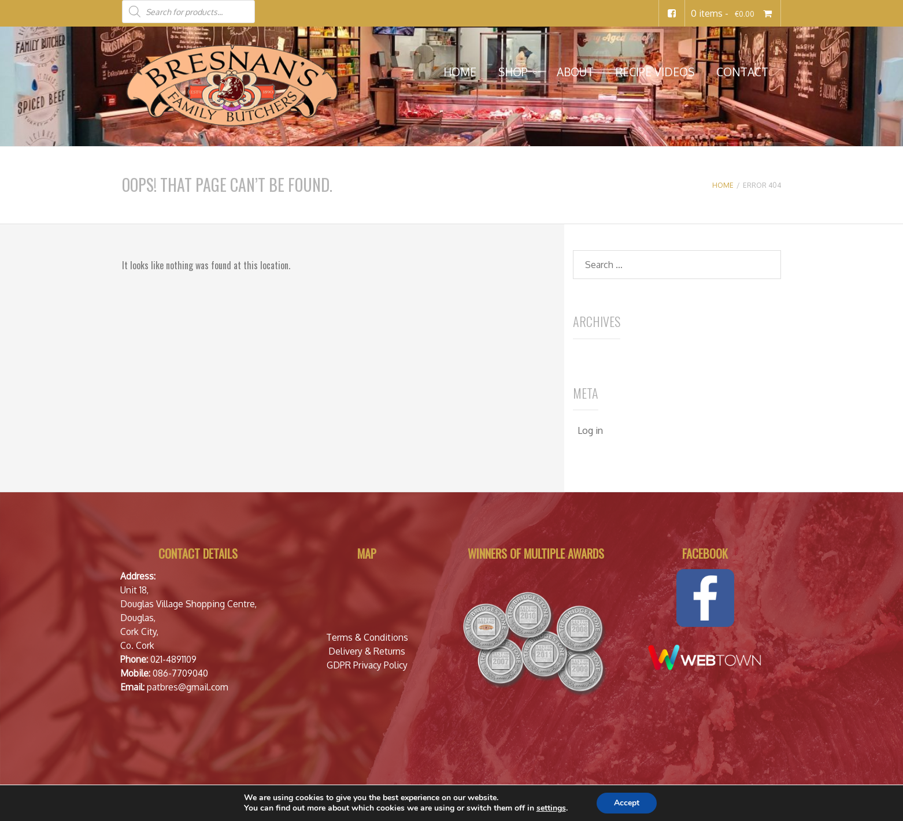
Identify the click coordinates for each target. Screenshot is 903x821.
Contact (742, 72)
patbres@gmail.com (187, 687)
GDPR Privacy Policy (367, 665)
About (575, 72)
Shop (513, 72)
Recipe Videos (655, 72)
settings (551, 808)
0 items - (733, 13)
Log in (590, 430)
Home (459, 72)
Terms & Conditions (367, 637)
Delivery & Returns (366, 651)
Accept (626, 802)
